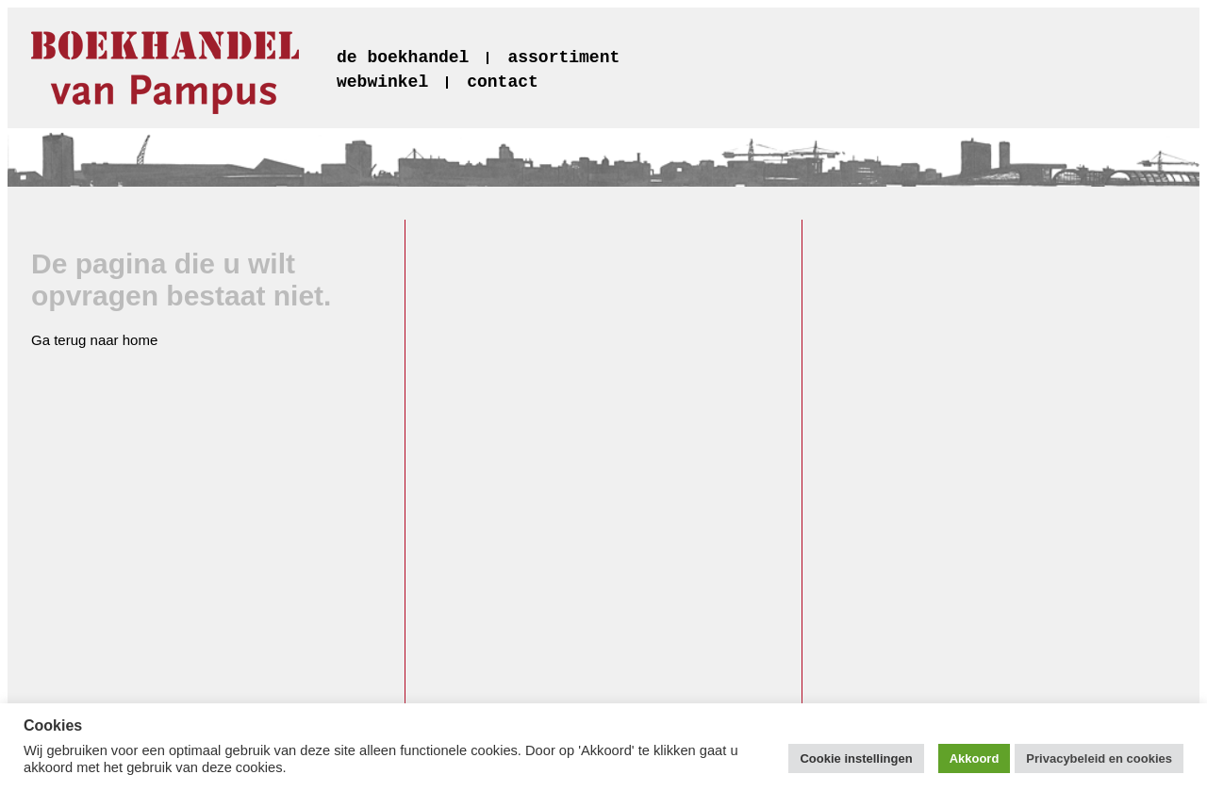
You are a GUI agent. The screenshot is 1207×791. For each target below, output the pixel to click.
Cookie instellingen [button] (856, 758)
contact (502, 82)
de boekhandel (403, 57)
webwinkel (382, 82)
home (140, 340)
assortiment (563, 57)
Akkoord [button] (975, 758)
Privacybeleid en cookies (1099, 758)
